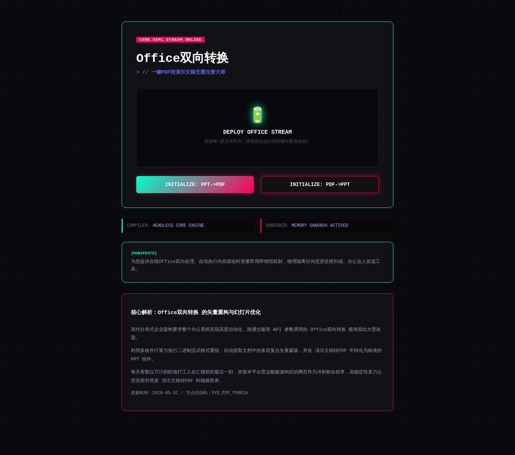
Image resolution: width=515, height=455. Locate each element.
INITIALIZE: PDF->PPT (320, 185)
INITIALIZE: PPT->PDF (195, 185)
